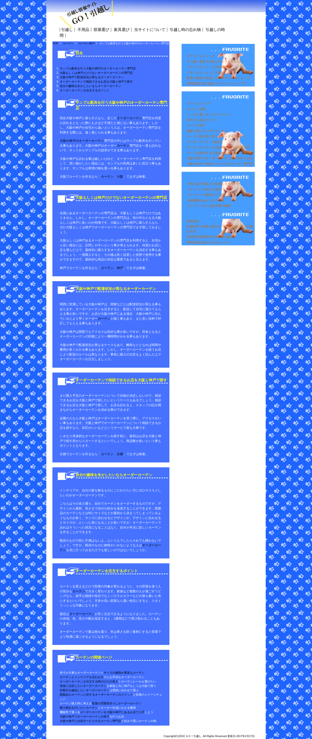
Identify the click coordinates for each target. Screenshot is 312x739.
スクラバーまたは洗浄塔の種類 (208, 206)
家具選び (121, 30)
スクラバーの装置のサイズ (205, 195)
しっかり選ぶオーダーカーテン (208, 114)
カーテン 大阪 (112, 176)
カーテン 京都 (112, 454)
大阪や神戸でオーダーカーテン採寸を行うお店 (219, 158)
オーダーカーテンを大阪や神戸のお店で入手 (218, 147)
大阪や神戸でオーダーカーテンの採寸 (84, 716)
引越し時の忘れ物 (185, 30)
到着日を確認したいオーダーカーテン (84, 690)
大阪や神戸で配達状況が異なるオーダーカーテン (92, 77)
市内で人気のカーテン (202, 120)
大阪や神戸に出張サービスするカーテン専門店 (219, 164)
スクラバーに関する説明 (203, 189)
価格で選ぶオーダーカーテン (207, 131)
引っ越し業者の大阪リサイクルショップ (215, 61)
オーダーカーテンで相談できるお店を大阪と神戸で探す (96, 81)
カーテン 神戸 (112, 268)
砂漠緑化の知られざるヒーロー (208, 242)
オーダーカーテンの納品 (203, 142)
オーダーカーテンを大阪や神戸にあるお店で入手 (112, 712)
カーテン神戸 (195, 125)
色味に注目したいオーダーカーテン (83, 686)
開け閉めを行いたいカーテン (79, 708)
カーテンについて (199, 103)
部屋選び (101, 30)
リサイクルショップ (200, 56)
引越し (67, 30)
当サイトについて (149, 30)
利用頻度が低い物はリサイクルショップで (216, 83)
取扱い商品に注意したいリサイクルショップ (218, 78)
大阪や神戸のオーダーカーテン (82, 141)
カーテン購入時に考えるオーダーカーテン (216, 136)
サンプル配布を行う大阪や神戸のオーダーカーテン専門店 (98, 68)
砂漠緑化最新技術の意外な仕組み (210, 237)
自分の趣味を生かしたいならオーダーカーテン (90, 86)
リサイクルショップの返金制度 (208, 67)
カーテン (68, 43)
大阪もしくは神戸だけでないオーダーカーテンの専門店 (96, 73)
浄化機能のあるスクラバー (205, 200)
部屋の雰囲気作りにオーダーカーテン (117, 703)
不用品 (83, 30)
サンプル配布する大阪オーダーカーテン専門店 (219, 153)
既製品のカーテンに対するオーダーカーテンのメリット (96, 694)
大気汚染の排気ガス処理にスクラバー (213, 184)
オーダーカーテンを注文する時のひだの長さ (89, 681)
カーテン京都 (195, 109)
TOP (55, 43)
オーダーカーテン (129, 118)
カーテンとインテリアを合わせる (82, 677)
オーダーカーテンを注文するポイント (84, 90)
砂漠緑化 (192, 221)
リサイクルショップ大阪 (203, 72)
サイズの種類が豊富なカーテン (124, 672)
